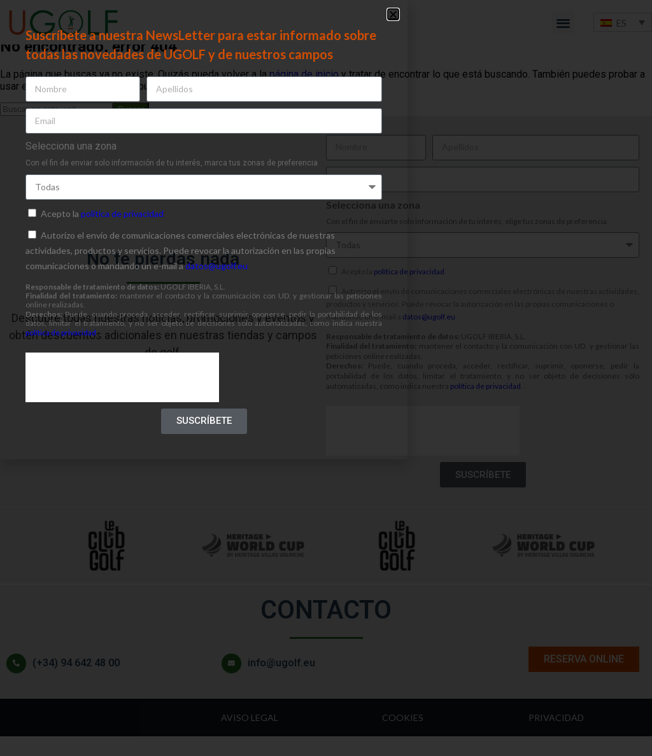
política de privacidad (122, 213)
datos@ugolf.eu (216, 265)
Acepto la (102, 213)
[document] (326, 378)
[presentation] (122, 377)
